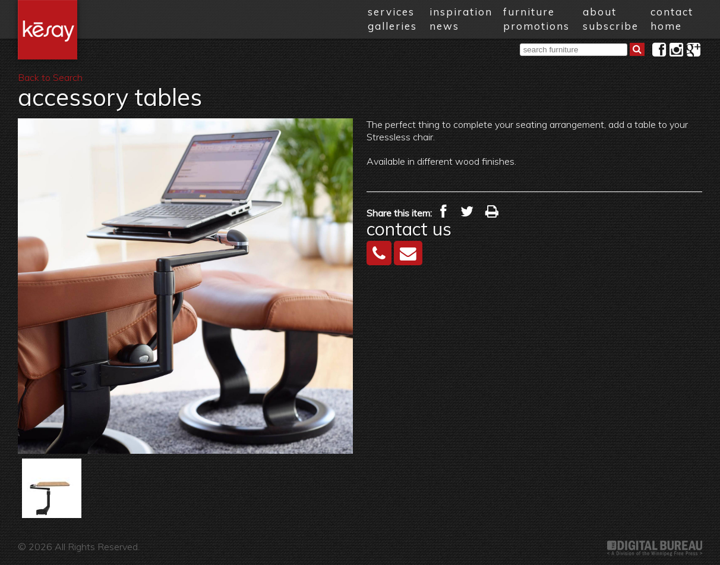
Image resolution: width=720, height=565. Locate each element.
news (444, 26)
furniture (529, 11)
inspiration (461, 11)
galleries (392, 26)
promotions (536, 26)
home (666, 26)
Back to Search (50, 77)
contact (671, 11)
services (391, 11)
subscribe (611, 26)
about (600, 11)
